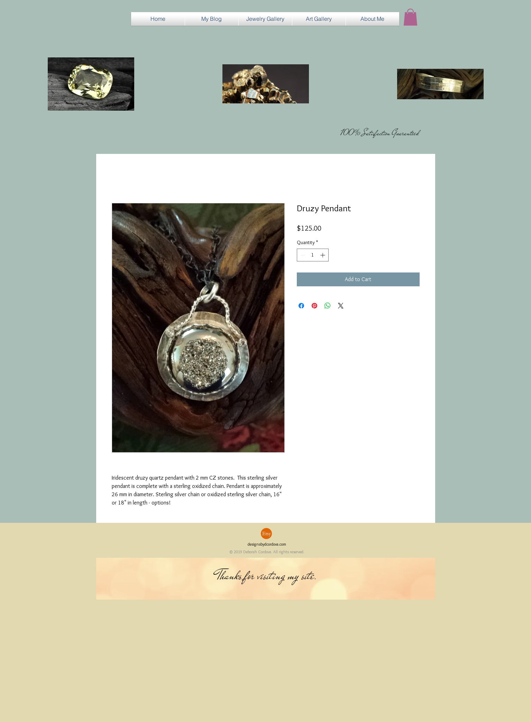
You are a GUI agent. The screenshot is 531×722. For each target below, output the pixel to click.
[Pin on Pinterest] (314, 306)
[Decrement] (302, 255)
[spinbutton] (312, 255)
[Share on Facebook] (301, 306)
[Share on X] (341, 306)
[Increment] (323, 255)
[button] (265, 19)
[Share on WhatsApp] (327, 306)
